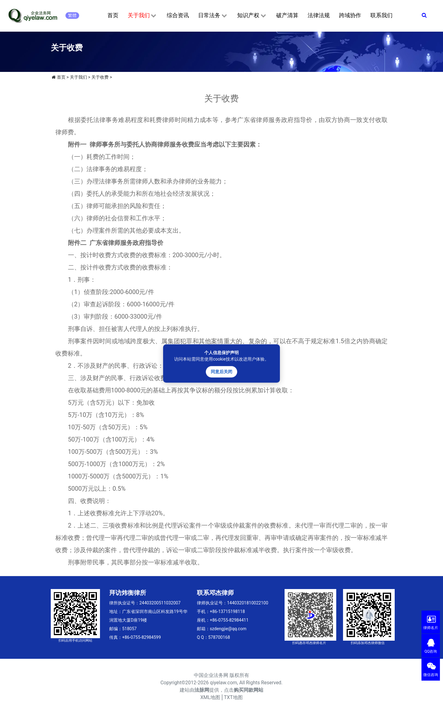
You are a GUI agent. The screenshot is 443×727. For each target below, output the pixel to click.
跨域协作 (350, 15)
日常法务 (213, 15)
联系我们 (381, 15)
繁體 (72, 15)
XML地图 (210, 697)
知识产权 (252, 15)
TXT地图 (233, 697)
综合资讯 (178, 15)
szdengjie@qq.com (228, 628)
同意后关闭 (221, 371)
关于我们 (143, 15)
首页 (112, 15)
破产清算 (287, 15)
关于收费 (100, 77)
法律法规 (319, 15)
